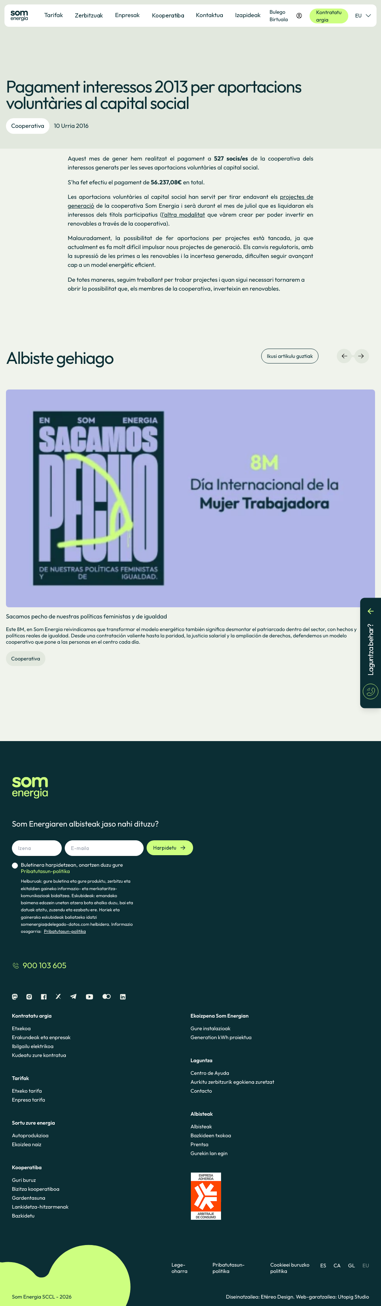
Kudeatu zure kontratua (39, 1055)
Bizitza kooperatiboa (36, 1189)
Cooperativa (27, 126)
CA (336, 1265)
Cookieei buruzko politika (289, 1268)
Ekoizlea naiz (26, 1144)
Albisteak (201, 1126)
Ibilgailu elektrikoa (33, 1046)
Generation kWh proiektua (221, 1037)
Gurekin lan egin (209, 1153)
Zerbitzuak (89, 15)
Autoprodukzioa (30, 1135)
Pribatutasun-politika (65, 931)
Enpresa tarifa (28, 1099)
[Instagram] (29, 997)
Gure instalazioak (210, 1028)
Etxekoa (21, 1028)
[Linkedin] (123, 997)
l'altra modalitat (183, 215)
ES (323, 1265)
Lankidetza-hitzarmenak (40, 1206)
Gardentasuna (28, 1198)
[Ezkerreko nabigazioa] (344, 356)
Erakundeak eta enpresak (41, 1037)
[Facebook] (44, 997)
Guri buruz (24, 1180)
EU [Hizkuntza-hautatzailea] (363, 15)
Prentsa (199, 1144)
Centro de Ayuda (209, 1073)
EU (365, 1265)
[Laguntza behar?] (370, 653)
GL (351, 1265)
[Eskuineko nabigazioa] (361, 356)
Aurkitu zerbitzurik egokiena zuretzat (232, 1082)
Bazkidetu (23, 1215)
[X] (58, 997)
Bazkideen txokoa (210, 1135)
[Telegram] (73, 997)
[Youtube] (89, 997)
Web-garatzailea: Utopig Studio (332, 1296)
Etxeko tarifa (27, 1090)
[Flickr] (106, 997)
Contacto (201, 1090)
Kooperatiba (168, 15)
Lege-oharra (180, 1268)
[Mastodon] (14, 997)
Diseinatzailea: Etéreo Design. (261, 1296)
